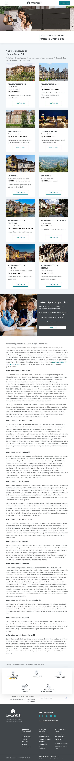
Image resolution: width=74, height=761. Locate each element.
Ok (66, 698)
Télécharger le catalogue (48, 721)
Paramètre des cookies (57, 759)
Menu (7, 3)
